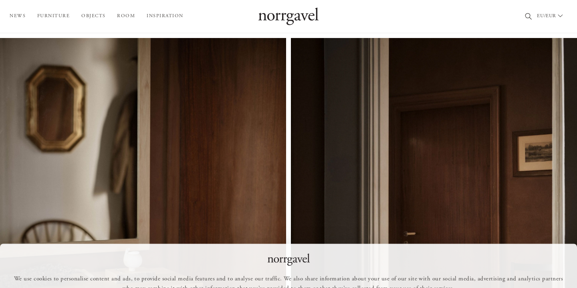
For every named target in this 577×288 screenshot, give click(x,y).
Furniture (53, 16)
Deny (333, 270)
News (18, 16)
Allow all (247, 270)
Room (126, 16)
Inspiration (165, 16)
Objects (93, 16)
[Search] (528, 16)
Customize (292, 270)
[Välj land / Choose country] (551, 16)
